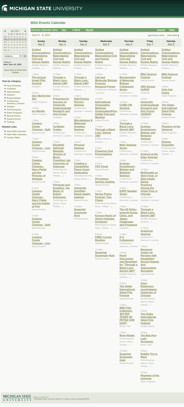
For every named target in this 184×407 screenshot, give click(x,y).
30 (20, 37)
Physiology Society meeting (105, 180)
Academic (11, 89)
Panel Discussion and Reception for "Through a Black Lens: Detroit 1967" (128, 263)
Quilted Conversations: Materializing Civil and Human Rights (41, 55)
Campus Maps (13, 137)
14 (23, 42)
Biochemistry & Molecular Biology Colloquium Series (128, 83)
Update (15, 72)
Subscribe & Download (15, 70)
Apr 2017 (15, 31)
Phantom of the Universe (150, 377)
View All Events (14, 86)
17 (12, 45)
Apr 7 (150, 44)
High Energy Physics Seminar (81, 101)
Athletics (11, 95)
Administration (13, 92)
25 (14, 47)
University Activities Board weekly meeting (82, 193)
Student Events (14, 119)
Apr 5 (106, 44)
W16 (5, 45)
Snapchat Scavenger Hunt (80, 212)
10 (12, 42)
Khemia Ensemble (168, 143)
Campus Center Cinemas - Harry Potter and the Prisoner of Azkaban (39, 169)
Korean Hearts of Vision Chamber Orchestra (105, 218)
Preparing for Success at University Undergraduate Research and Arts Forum (62, 106)
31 (23, 37)
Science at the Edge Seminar (149, 155)
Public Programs (14, 113)
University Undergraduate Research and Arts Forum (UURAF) (150, 108)
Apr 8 (171, 44)
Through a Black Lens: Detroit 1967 (60, 80)
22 (26, 45)
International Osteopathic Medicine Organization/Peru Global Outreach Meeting (106, 109)
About (35, 397)
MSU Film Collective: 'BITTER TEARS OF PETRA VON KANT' (127, 315)
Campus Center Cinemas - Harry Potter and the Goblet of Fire (41, 199)
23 (9, 47)
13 (20, 42)
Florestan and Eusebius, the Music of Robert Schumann (61, 191)
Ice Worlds (38, 111)
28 (14, 37)
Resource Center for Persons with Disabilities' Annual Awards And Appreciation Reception (150, 260)
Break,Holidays (14, 98)
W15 (5, 42)
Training (10, 122)
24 (12, 47)
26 (9, 37)
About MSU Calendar (16, 131)
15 (26, 42)
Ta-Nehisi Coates (58, 128)
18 (14, 45)
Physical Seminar (79, 146)
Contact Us (44, 397)
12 (17, 42)
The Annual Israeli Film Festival (39, 80)
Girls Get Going (167, 91)
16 (9, 45)
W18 (5, 50)
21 (23, 45)
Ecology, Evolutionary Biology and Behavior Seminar (127, 169)
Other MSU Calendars (17, 134)
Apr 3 (62, 44)
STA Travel (101, 166)
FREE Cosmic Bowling (103, 239)
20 (20, 45)
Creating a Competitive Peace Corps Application (82, 168)
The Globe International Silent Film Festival (127, 291)
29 (17, 37)
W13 (5, 37)
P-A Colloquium (127, 239)
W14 (5, 39)
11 (14, 42)
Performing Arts (14, 110)
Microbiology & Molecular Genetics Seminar (83, 125)
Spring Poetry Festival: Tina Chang (103, 197)
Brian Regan (127, 335)
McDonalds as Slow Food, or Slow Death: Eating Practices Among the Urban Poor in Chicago (149, 183)
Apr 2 (41, 44)
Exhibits (10, 107)
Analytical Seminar (147, 232)
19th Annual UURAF (148, 88)
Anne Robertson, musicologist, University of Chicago (149, 289)
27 (12, 37)
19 (17, 45)
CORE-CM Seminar (126, 106)
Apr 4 (83, 44)
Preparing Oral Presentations (104, 152)
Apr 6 (129, 44)
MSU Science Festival (149, 76)
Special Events (13, 116)
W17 (5, 47)
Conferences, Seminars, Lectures (16, 102)
